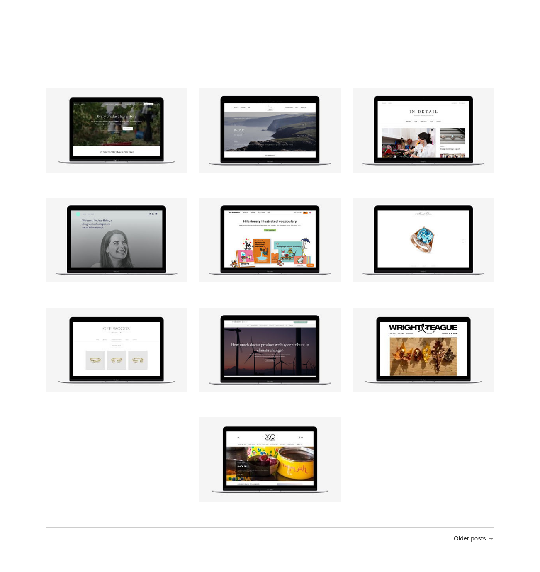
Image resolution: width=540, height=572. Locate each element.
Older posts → (474, 538)
